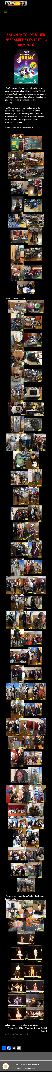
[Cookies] (5, 1066)
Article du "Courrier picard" (16, 1034)
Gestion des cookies (26, 1068)
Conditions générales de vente (26, 1064)
